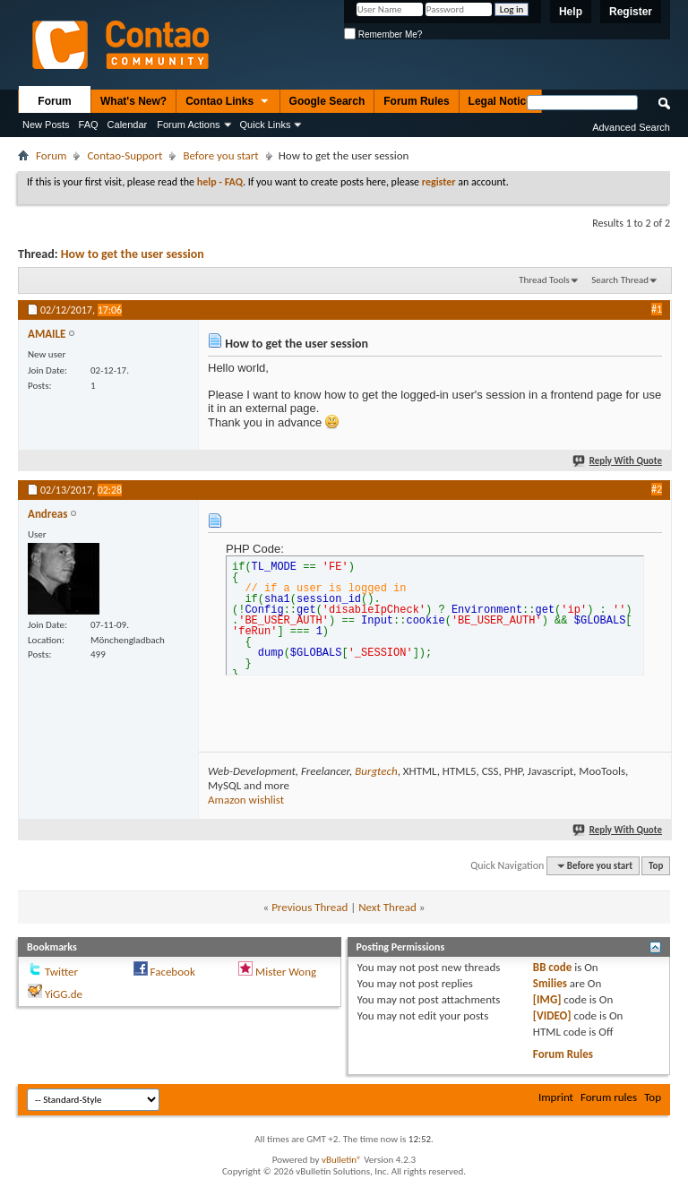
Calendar (128, 124)
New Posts (46, 124)
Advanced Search (631, 127)
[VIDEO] (552, 1015)
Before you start (220, 155)
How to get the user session (132, 254)
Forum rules (608, 1097)
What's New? (133, 101)
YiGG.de (63, 994)
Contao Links (227, 102)
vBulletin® (342, 1160)
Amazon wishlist (246, 799)
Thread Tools (544, 280)
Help (570, 11)
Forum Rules (416, 101)
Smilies (550, 983)
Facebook (172, 971)
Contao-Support (124, 155)
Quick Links (265, 124)
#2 (656, 489)
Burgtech (376, 771)
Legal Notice (500, 101)
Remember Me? (383, 34)
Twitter (61, 971)
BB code (552, 967)
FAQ (89, 124)
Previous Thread (309, 907)
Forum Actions (188, 124)
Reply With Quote (618, 461)
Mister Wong (285, 971)
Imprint (555, 1097)
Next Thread (387, 907)
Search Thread (620, 280)
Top (656, 866)
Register (630, 11)
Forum (54, 101)
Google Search (327, 101)
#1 (656, 309)
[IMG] (547, 999)
